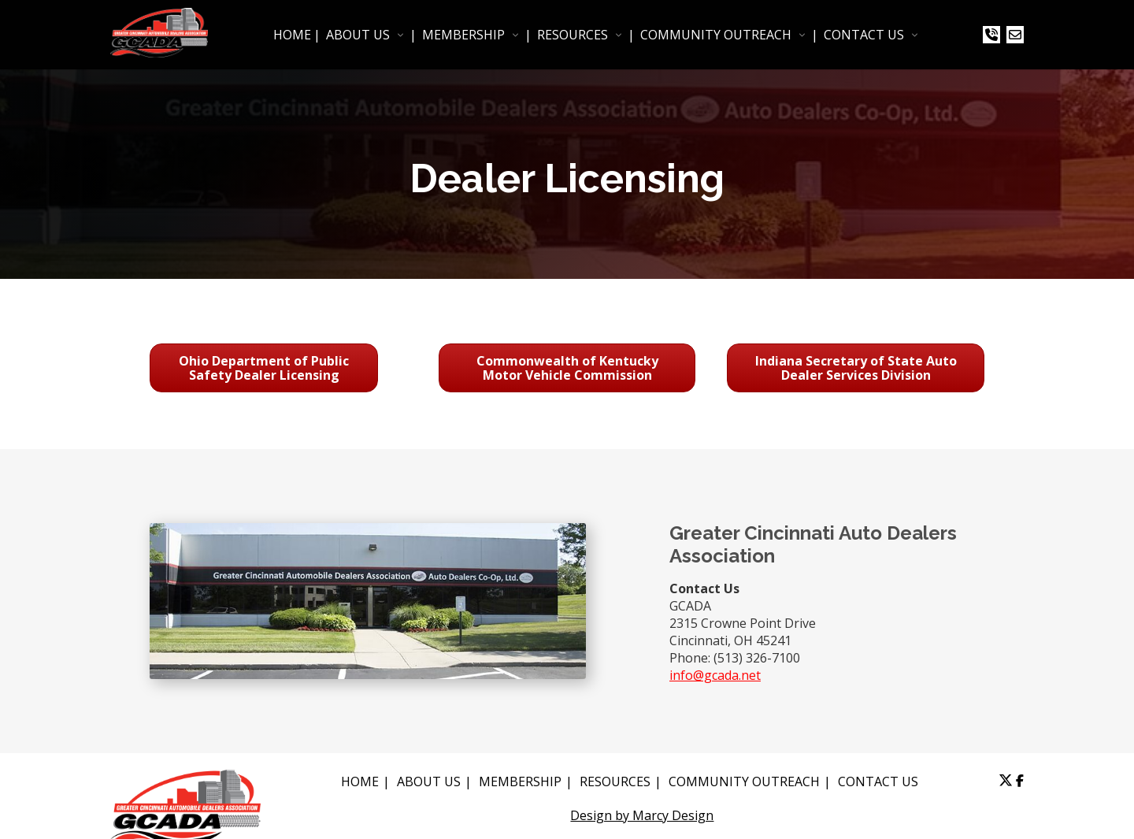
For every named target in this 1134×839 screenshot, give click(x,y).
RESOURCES (572, 34)
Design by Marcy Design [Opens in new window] (641, 815)
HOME (292, 34)
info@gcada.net (715, 675)
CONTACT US (864, 34)
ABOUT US (358, 34)
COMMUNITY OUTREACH (715, 34)
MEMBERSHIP (463, 34)
